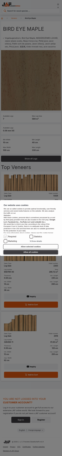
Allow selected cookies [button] (31, 247)
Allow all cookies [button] (30, 252)
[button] (35, 241)
